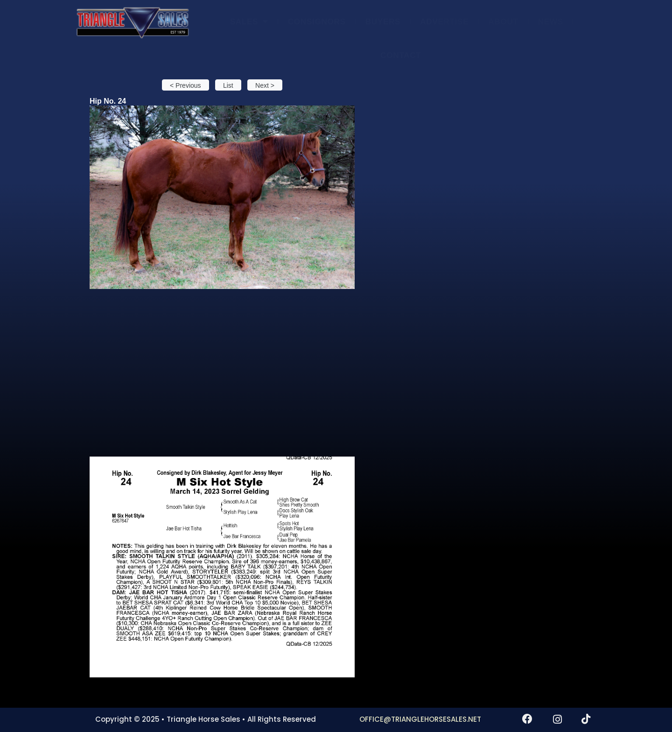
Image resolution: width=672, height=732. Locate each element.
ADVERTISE (444, 21)
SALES (249, 21)
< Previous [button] (185, 85)
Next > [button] (264, 85)
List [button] (228, 85)
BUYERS (383, 21)
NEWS (550, 21)
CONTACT (400, 55)
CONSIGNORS (317, 21)
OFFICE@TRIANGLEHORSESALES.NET (420, 719)
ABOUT (503, 21)
